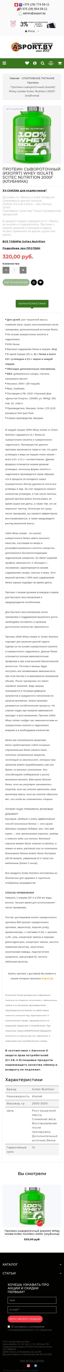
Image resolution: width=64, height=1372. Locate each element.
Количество (11, 263)
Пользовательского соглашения (30, 1329)
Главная (14, 78)
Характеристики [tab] (32, 303)
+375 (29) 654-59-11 (34, 8)
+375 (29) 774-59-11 (36, 4)
